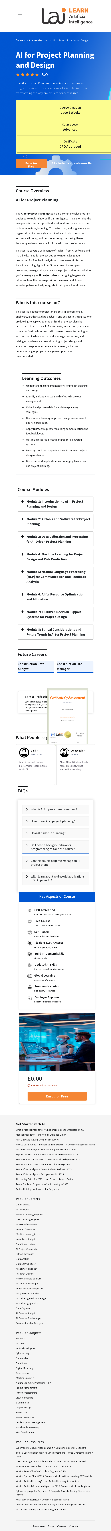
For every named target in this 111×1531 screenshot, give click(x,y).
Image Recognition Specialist (30, 1288)
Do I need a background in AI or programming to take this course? (53, 847)
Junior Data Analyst (25, 1239)
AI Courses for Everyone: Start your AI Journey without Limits (46, 1149)
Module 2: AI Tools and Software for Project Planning (58, 522)
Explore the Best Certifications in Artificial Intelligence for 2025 (47, 1154)
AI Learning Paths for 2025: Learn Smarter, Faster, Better (44, 1179)
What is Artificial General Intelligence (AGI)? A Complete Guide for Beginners (53, 1486)
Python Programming (26, 1392)
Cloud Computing (24, 1397)
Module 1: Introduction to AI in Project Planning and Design (54, 504)
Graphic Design (23, 1407)
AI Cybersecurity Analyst (28, 1293)
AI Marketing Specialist (27, 1303)
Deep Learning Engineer (28, 1219)
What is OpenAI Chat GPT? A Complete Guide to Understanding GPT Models (54, 1476)
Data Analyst (22, 1258)
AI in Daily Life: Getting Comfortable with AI (37, 1139)
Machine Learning (25, 1377)
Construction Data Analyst (31, 666)
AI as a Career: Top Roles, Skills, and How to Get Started (44, 1466)
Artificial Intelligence (26, 1348)
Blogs (51, 1526)
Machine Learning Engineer (29, 1214)
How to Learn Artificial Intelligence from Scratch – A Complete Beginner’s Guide (55, 1144)
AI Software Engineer (26, 1268)
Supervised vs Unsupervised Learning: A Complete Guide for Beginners (51, 1447)
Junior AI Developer (25, 1229)
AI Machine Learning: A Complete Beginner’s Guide (41, 1509)
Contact (73, 1526)
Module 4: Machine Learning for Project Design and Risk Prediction (55, 557)
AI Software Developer (27, 1283)
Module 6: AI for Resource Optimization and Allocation (55, 597)
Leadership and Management (30, 1422)
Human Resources (25, 1417)
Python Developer (25, 1253)
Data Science (22, 1363)
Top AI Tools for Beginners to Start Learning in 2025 (42, 1184)
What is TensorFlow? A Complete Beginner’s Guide (41, 1471)
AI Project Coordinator (27, 1249)
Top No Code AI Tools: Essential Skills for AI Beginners (43, 1164)
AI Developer (22, 1209)
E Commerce (22, 1402)
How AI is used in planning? (48, 833)
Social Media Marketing (27, 1427)
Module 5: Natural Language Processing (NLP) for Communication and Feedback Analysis (56, 576)
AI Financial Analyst (25, 1313)
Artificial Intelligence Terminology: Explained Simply (41, 1134)
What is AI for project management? (54, 809)
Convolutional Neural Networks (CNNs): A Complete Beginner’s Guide (50, 1504)
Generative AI (22, 1373)
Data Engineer (23, 1308)
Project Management (26, 1387)
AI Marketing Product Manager (31, 1298)
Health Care (22, 1412)
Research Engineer (25, 1273)
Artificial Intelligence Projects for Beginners (37, 1189)
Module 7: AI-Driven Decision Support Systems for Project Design (53, 614)
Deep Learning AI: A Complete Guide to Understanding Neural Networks (52, 1461)
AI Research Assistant (26, 1224)
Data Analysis (22, 1358)
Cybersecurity (22, 1353)
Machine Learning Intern (28, 1234)
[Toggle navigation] (20, 16)
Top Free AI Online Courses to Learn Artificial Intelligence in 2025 (48, 1159)
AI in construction (38, 40)
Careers (61, 1526)
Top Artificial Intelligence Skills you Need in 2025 (40, 1174)
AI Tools (20, 1343)
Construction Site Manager (69, 666)
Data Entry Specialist (26, 1263)
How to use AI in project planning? (53, 821)
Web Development (25, 1432)
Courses (20, 40)
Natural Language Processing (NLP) (34, 1382)
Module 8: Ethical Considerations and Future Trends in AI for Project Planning (55, 632)
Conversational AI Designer (29, 1323)
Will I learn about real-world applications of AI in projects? (57, 878)
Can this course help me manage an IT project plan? (55, 863)
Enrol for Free (31, 164)
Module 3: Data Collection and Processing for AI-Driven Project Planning (57, 539)
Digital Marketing (24, 1368)
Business (20, 1338)
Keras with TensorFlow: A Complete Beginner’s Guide (42, 1499)
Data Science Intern (25, 1244)
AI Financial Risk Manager (28, 1318)
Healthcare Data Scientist (28, 1278)
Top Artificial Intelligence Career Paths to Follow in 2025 (44, 1169)
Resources (39, 1526)
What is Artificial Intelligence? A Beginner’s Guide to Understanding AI (50, 1129)
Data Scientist (23, 1204)
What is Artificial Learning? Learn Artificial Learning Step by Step (47, 1481)
